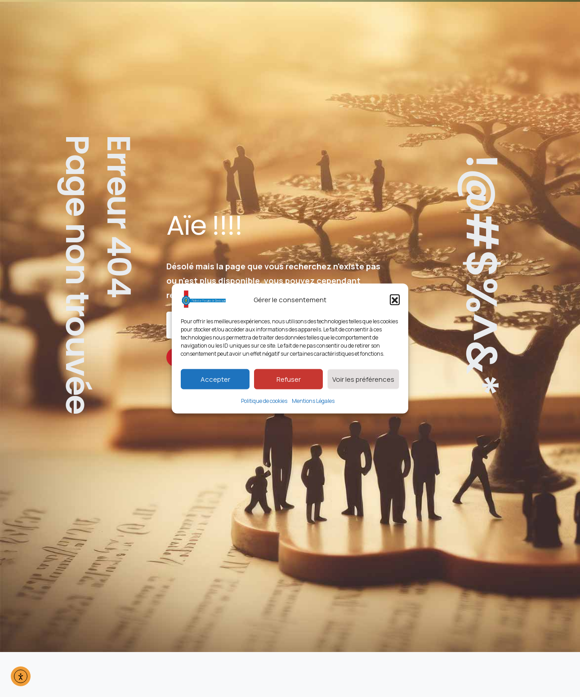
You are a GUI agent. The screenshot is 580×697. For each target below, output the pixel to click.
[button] (394, 299)
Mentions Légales (313, 401)
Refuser (289, 379)
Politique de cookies (264, 401)
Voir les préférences (363, 379)
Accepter (215, 379)
